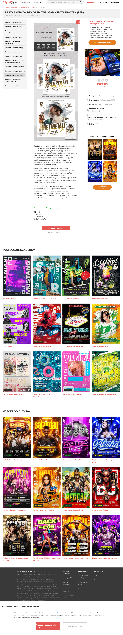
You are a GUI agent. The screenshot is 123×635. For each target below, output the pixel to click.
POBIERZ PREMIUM (55, 228)
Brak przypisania (55, 232)
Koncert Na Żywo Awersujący (14, 510)
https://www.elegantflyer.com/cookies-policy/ (51, 615)
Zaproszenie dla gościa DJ (72, 298)
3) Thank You (39, 217)
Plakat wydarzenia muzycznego (104, 558)
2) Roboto (37, 214)
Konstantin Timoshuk (103, 104)
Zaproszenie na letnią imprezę (44, 298)
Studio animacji (37, 2)
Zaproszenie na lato (100, 346)
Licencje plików (68, 578)
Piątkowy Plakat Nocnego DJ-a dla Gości (105, 461)
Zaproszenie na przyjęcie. (12, 394)
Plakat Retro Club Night (71, 460)
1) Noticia (37, 212)
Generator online (99, 580)
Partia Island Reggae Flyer (72, 510)
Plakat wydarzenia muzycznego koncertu (15, 559)
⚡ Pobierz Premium (102, 42)
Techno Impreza (9, 298)
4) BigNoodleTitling (41, 219)
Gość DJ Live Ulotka (100, 510)
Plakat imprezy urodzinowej (43, 510)
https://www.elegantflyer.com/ (62, 612)
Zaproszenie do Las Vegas (72, 346)
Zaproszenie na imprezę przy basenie (44, 395)
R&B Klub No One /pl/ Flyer (13, 460)
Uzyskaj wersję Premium (102, 187)
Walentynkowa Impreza (71, 394)
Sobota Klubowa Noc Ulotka (44, 460)
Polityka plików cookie (68, 597)
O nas (80, 589)
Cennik (96, 575)
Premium (91, 2)
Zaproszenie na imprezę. (108, 96)
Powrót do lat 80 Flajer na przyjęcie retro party (46, 559)
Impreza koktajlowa (100, 298)
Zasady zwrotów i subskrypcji (84, 577)
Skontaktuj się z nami (83, 583)
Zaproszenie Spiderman (42, 346)
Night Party (7, 346)
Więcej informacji (93, 111)
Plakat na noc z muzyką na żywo (75, 558)
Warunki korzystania (67, 583)
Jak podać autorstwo (95, 120)
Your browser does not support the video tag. (102, 62)
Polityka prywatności (67, 590)
